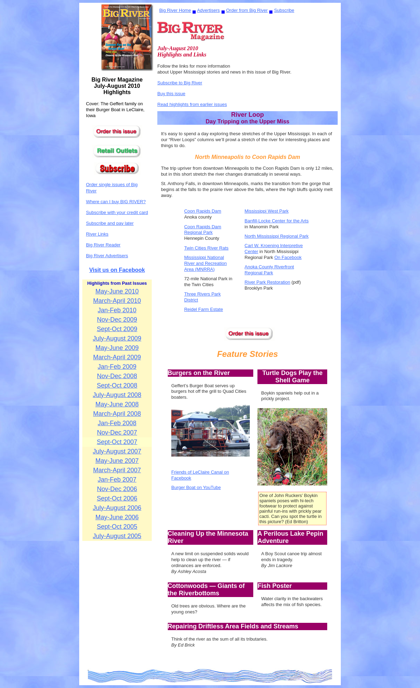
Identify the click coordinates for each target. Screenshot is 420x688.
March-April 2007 (117, 470)
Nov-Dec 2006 (117, 489)
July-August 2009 (117, 338)
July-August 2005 (117, 536)
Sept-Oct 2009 (117, 329)
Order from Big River (247, 10)
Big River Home (175, 10)
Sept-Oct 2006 (117, 498)
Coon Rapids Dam (202, 211)
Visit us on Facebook (117, 270)
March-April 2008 (117, 413)
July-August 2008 (117, 394)
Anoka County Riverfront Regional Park (269, 269)
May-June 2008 (116, 404)
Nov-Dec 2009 (117, 319)
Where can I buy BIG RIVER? (115, 201)
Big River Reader (103, 244)
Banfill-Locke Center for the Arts (277, 220)
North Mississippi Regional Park (277, 236)
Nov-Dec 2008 (117, 376)
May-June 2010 (116, 291)
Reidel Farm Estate (203, 309)
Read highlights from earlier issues (192, 104)
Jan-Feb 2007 (117, 479)
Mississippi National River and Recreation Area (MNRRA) (205, 263)
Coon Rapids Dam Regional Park (202, 229)
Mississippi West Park (266, 211)
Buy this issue (171, 93)
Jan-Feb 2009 (117, 366)
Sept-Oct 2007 (117, 441)
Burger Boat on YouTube (196, 487)
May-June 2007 (116, 460)
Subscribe (284, 10)
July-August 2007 (117, 451)
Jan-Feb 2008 (117, 423)
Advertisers (208, 10)
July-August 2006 (117, 507)
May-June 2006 (116, 517)
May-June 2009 (116, 347)
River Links (97, 234)
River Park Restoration (267, 282)
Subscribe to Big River (179, 82)
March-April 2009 (117, 357)
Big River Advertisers (107, 255)
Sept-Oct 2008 (117, 385)
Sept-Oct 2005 (117, 526)
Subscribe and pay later (110, 223)
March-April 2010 (117, 300)
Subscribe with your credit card (117, 212)
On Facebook (287, 257)
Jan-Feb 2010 (117, 310)
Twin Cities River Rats (206, 248)
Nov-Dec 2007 (117, 432)
